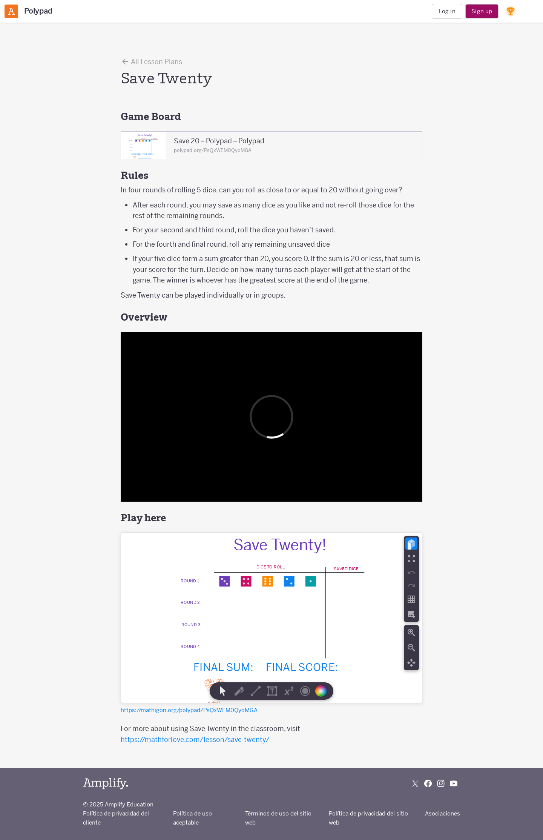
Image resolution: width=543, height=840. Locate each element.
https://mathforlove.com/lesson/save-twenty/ (195, 739)
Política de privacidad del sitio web (368, 818)
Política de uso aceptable (192, 818)
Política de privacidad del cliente (116, 818)
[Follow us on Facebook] (428, 783)
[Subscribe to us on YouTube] (453, 783)
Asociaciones (442, 813)
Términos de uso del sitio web (278, 818)
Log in (447, 11)
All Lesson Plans (151, 61)
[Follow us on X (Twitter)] (415, 783)
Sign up (481, 11)
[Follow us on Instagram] (440, 783)
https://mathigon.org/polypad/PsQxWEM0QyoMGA (189, 710)
